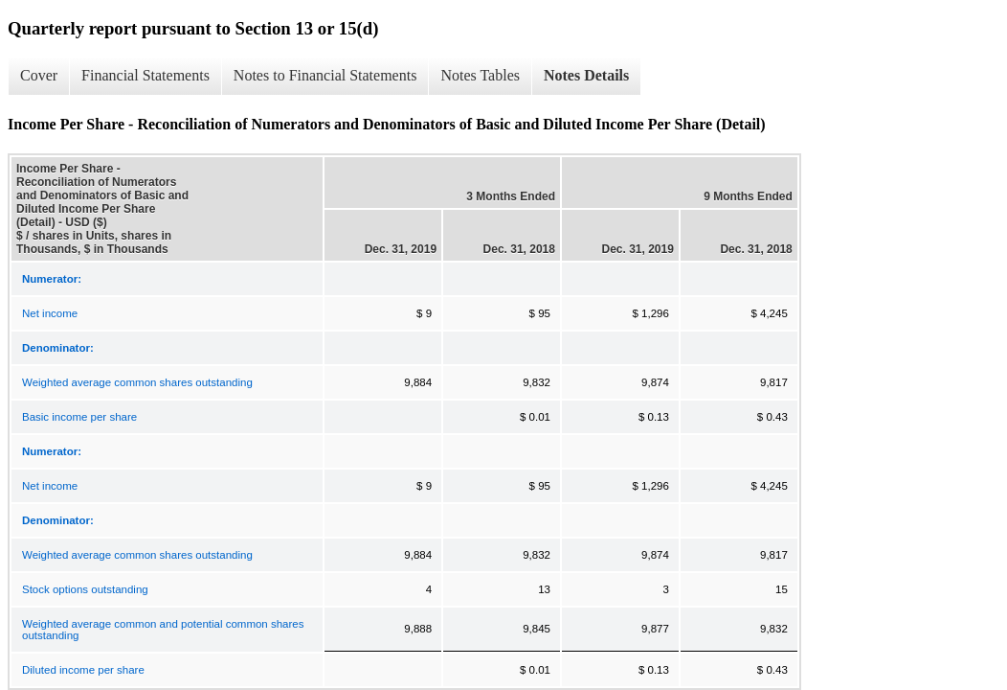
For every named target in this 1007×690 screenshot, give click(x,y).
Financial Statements (145, 75)
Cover (38, 75)
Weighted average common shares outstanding (137, 382)
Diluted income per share (83, 670)
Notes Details (586, 75)
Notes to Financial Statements (325, 75)
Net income (50, 313)
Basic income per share (79, 417)
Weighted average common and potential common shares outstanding (162, 629)
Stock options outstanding (85, 589)
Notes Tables (480, 75)
